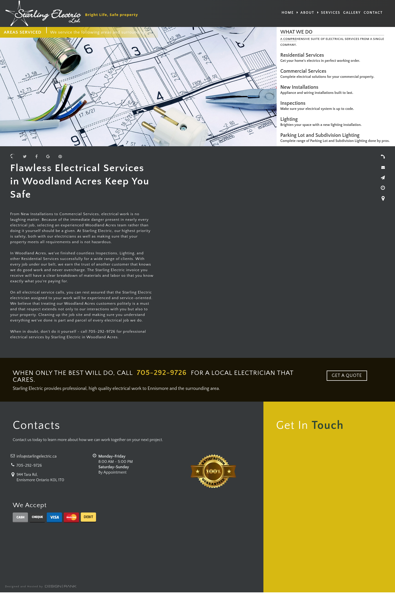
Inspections (294, 103)
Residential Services (303, 55)
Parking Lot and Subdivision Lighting (321, 135)
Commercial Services (305, 71)
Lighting (290, 119)
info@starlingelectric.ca (37, 456)
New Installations (301, 87)
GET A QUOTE (347, 375)
